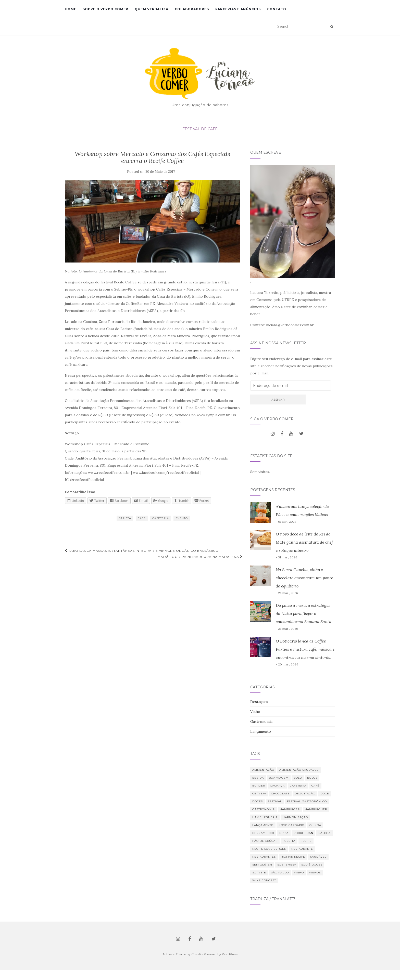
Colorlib (197, 954)
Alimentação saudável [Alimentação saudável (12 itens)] (299, 769)
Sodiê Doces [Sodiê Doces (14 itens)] (311, 864)
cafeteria (160, 518)
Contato (276, 9)
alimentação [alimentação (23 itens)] (263, 769)
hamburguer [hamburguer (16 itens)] (316, 809)
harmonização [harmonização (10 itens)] (295, 817)
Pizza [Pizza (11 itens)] (284, 833)
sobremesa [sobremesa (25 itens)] (286, 864)
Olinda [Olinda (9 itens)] (315, 825)
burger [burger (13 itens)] (258, 785)
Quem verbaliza (151, 9)
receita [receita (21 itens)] (289, 841)
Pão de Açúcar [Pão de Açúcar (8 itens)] (265, 841)
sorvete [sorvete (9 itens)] (259, 872)
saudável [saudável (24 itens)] (318, 856)
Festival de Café (200, 129)
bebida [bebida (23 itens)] (258, 777)
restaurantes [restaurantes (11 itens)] (264, 856)
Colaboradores (192, 9)
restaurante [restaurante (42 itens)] (302, 848)
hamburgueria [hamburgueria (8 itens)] (265, 817)
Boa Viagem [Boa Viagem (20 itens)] (279, 777)
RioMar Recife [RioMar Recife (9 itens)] (293, 856)
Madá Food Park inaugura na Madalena (200, 557)
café (142, 518)
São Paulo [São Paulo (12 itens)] (280, 872)
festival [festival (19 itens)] (275, 801)
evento (182, 518)
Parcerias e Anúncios (238, 9)
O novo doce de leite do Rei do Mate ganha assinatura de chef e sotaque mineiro (304, 542)
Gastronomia (261, 721)
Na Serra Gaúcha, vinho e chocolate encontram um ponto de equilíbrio (304, 577)
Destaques (259, 701)
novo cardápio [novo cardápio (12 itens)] (291, 825)
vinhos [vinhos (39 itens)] (315, 872)
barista (125, 518)
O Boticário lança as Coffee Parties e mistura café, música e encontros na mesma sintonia (305, 649)
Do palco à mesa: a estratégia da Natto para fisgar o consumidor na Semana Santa (303, 613)
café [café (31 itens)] (315, 785)
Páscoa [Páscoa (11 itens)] (324, 833)
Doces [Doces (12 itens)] (257, 801)
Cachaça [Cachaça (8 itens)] (277, 785)
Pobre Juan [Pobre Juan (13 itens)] (303, 833)
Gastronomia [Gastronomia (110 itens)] (263, 809)
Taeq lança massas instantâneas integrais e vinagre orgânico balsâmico (142, 551)
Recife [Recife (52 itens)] (306, 841)
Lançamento (260, 731)
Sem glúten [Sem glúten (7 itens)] (262, 864)
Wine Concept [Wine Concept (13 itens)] (264, 880)
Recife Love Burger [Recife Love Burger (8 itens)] (269, 848)
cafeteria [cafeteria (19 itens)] (298, 785)
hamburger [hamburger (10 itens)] (290, 809)
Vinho (255, 711)
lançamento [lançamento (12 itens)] (262, 825)
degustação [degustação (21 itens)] (305, 793)
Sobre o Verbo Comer (105, 9)
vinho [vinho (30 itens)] (299, 872)
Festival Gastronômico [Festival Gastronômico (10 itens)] (307, 801)
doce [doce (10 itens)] (324, 793)
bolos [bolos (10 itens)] (312, 777)
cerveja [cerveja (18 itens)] (259, 793)
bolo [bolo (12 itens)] (298, 777)
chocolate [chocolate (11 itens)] (280, 793)
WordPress (230, 954)
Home (70, 9)
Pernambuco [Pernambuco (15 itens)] (263, 833)
